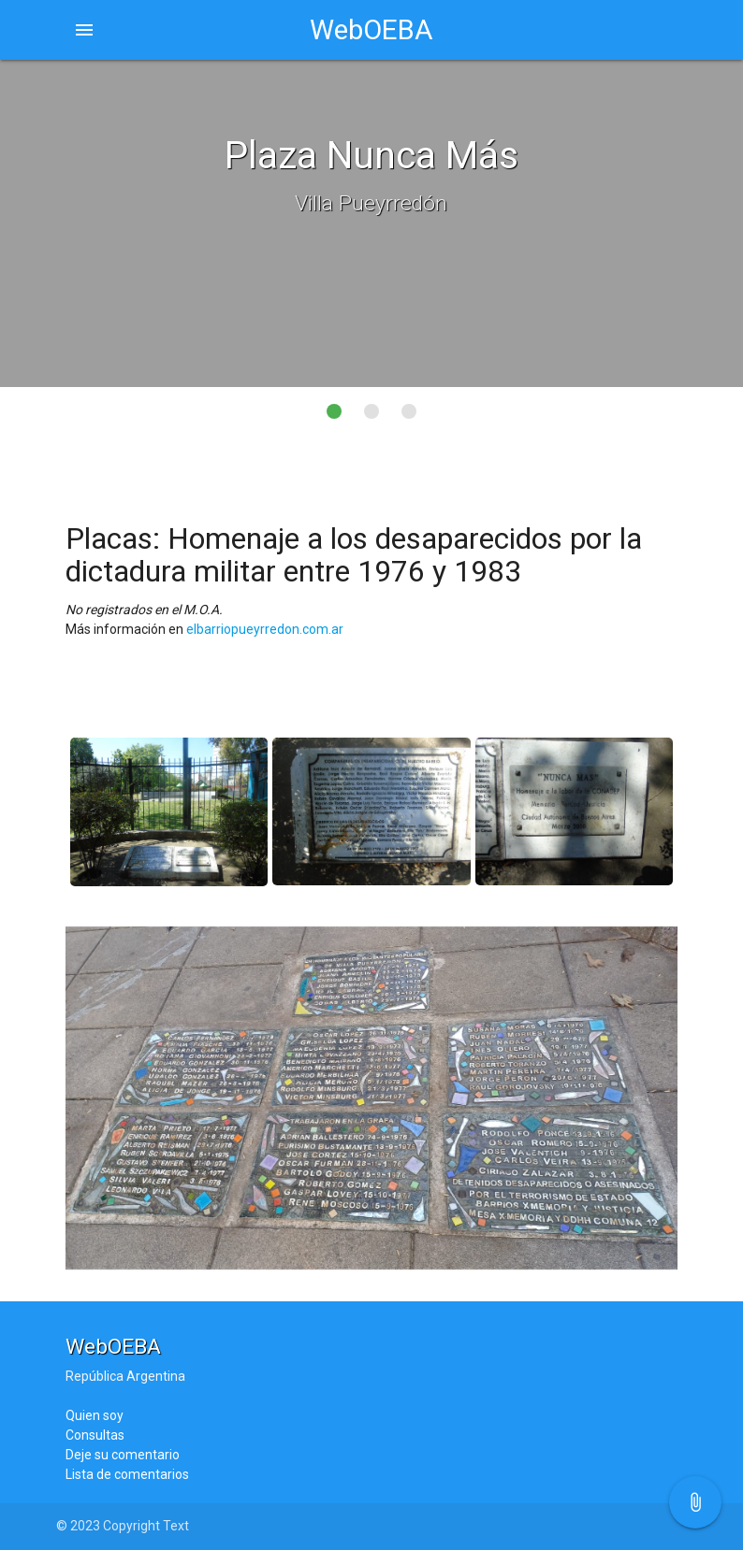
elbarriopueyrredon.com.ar (264, 629)
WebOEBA (371, 30)
